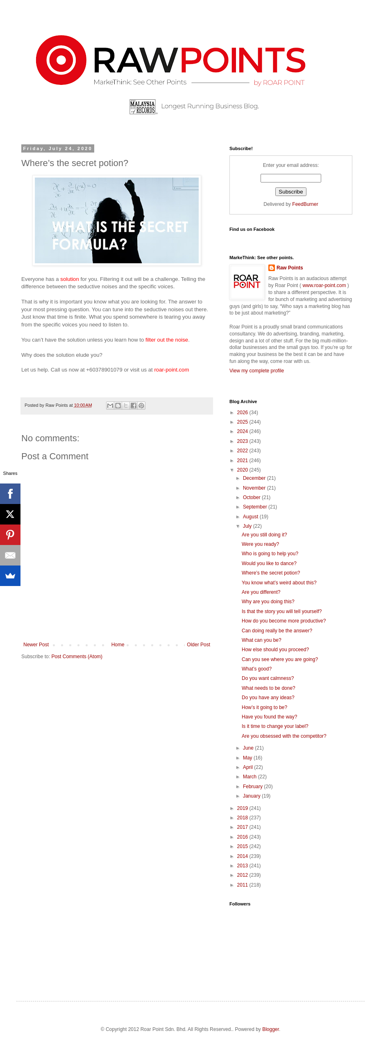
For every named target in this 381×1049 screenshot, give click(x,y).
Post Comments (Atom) (76, 656)
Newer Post (36, 645)
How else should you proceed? (275, 649)
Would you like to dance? (269, 563)
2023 (243, 441)
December (255, 478)
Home (118, 645)
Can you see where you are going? (280, 659)
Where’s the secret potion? (271, 573)
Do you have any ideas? (268, 697)
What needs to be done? (268, 688)
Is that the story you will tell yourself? (282, 611)
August (251, 517)
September (255, 507)
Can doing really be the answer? (277, 631)
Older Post (198, 645)
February (253, 786)
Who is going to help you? (270, 553)
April (248, 767)
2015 (243, 846)
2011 (243, 885)
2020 (243, 470)
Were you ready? (260, 544)
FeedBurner (305, 204)
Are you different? (261, 592)
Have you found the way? (269, 717)
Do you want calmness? (268, 678)
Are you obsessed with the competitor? (284, 736)
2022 (243, 451)
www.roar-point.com (324, 285)
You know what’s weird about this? (279, 583)
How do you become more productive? (284, 621)
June (249, 748)
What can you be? (261, 640)
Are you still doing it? (264, 535)
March (250, 777)
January (252, 796)
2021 (243, 460)
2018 (243, 818)
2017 (243, 827)
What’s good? (257, 669)
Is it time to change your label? (275, 726)
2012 (243, 875)
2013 (243, 866)
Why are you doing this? (268, 601)
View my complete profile (256, 371)
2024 (243, 431)
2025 (243, 422)
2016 (243, 837)
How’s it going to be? (264, 707)
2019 (243, 808)
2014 (243, 856)
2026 (243, 412)
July (248, 526)
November (255, 488)
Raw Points (290, 268)
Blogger (270, 1029)
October (252, 497)
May (248, 758)
